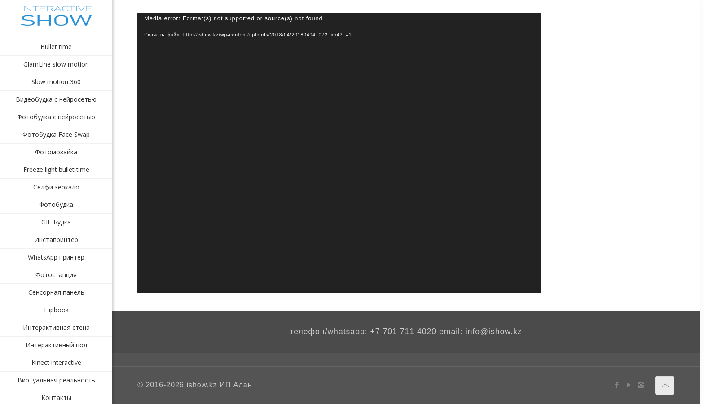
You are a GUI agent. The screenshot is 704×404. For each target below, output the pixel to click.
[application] (339, 153)
